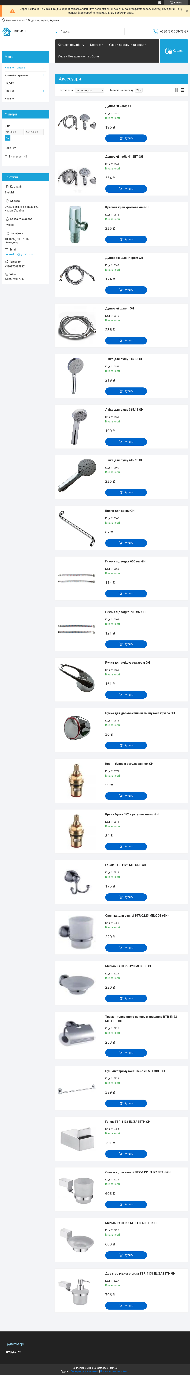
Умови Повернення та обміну (79, 56)
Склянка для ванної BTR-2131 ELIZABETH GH (137, 1172)
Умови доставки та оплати (127, 45)
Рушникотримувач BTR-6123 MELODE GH (135, 1071)
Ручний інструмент (16, 75)
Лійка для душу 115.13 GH (124, 359)
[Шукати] (55, 32)
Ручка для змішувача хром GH (127, 662)
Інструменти (13, 1352)
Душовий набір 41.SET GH (124, 156)
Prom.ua (113, 1368)
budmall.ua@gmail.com (19, 254)
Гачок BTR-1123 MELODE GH (125, 865)
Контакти (96, 45)
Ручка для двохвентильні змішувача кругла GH (140, 713)
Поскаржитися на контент (85, 1371)
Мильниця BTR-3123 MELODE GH (128, 966)
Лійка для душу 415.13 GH (124, 460)
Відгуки (9, 82)
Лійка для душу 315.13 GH (124, 409)
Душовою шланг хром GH (124, 258)
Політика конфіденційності (114, 1371)
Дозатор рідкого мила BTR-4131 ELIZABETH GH (140, 1273)
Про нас (9, 90)
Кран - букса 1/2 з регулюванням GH (132, 814)
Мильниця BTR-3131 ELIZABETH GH (130, 1223)
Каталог (10, 98)
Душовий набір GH (118, 106)
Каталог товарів (69, 45)
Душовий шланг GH (119, 308)
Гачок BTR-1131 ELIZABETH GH (127, 1122)
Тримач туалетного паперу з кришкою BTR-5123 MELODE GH (141, 1019)
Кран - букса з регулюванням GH (129, 764)
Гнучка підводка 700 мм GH (125, 612)
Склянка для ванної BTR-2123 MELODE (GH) (137, 915)
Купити (129, 138)
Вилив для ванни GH (119, 511)
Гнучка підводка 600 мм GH (125, 561)
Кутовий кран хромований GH (126, 207)
